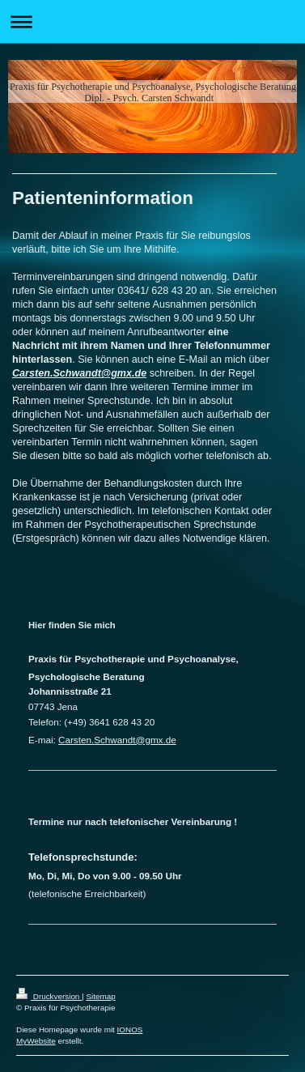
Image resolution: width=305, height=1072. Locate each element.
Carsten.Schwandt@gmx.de (79, 373)
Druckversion (49, 996)
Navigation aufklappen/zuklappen (152, 21)
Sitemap (100, 996)
